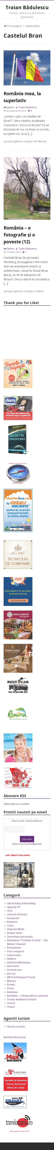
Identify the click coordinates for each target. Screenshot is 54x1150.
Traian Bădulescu (27, 7)
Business (12, 921)
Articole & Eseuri (17, 914)
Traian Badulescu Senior (22, 999)
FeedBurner (35, 844)
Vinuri (11, 1006)
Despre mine (14, 932)
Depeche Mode (15, 929)
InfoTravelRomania (18, 962)
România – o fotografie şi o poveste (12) (19, 235)
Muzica (11, 980)
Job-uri (11, 973)
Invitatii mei (14, 969)
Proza (10, 988)
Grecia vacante (16, 1026)
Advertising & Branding (21, 903)
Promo (11, 984)
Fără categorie (15, 951)
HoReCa (11, 958)
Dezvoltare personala (20, 936)
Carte (10, 925)
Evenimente (14, 947)
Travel (11, 1003)
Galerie (10, 107)
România (12, 992)
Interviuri (13, 966)
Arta (9, 910)
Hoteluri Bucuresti (15, 1037)
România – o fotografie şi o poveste (27, 995)
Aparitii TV (13, 907)
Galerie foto (14, 955)
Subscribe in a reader (17, 803)
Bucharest (13, 918)
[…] (30, 133)
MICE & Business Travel (21, 977)
